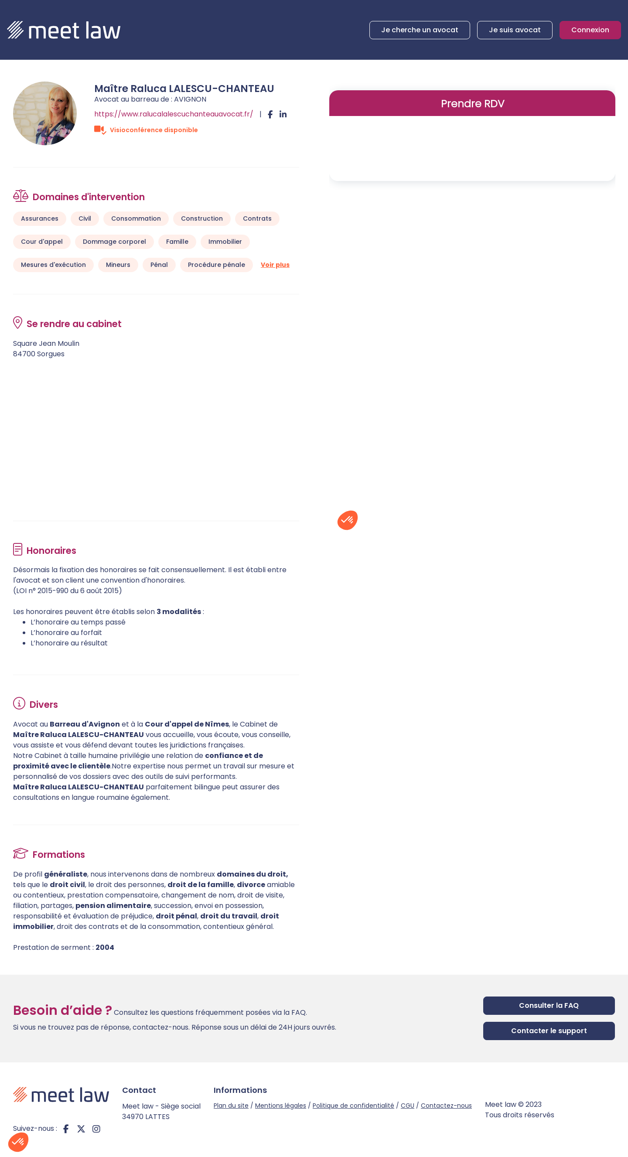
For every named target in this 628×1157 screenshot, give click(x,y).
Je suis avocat (515, 30)
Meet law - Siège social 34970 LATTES (161, 1111)
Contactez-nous (446, 1105)
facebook (65, 1128)
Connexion (590, 30)
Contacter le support (549, 1031)
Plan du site (231, 1105)
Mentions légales (280, 1105)
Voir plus (275, 264)
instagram (96, 1128)
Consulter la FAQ (549, 1005)
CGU (407, 1105)
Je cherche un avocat (419, 30)
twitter (81, 1128)
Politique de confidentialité (353, 1105)
